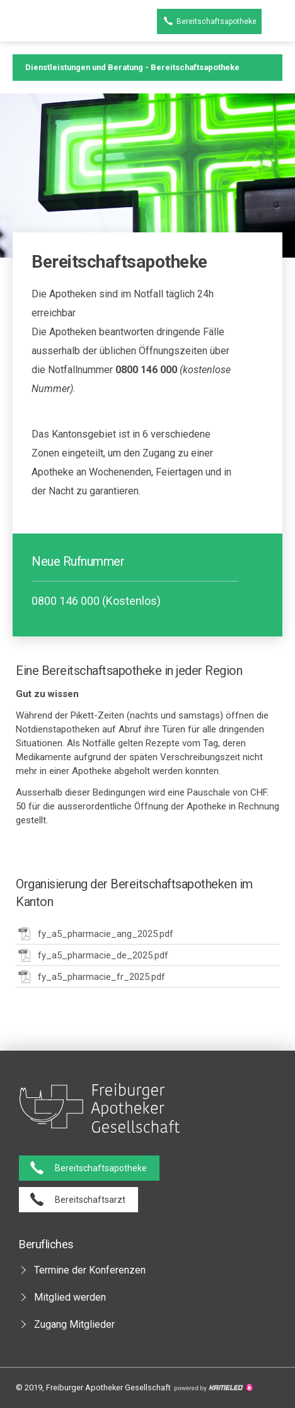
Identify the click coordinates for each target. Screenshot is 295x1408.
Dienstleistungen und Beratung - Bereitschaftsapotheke (147, 67)
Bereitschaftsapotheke (216, 21)
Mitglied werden (70, 1297)
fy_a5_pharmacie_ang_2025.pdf (94, 933)
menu (278, 21)
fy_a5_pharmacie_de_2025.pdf (92, 955)
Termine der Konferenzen (90, 1270)
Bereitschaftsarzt (90, 1200)
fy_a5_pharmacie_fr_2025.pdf (90, 976)
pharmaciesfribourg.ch (37, 21)
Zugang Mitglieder (74, 1324)
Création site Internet (213, 1387)
